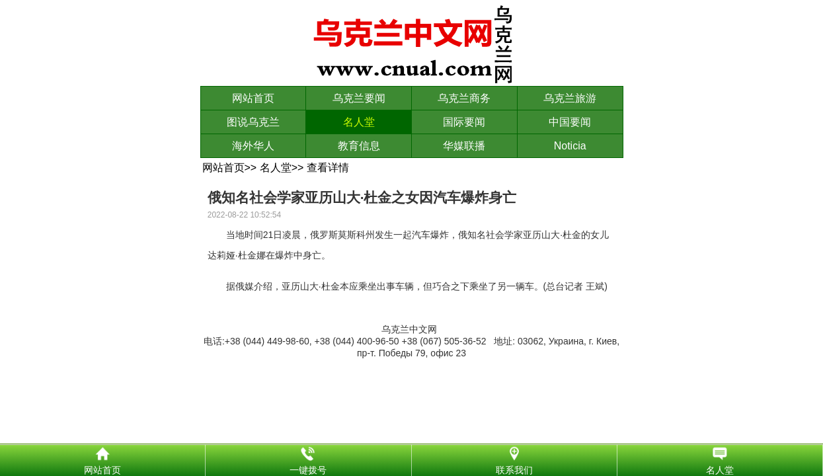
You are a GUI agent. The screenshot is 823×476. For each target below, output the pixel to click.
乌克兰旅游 (569, 98)
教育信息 (359, 145)
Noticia (570, 145)
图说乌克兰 (253, 122)
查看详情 (328, 167)
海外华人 (253, 145)
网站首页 (253, 98)
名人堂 (359, 122)
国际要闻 (464, 122)
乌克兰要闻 (359, 98)
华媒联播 (464, 145)
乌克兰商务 (464, 98)
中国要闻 (570, 122)
